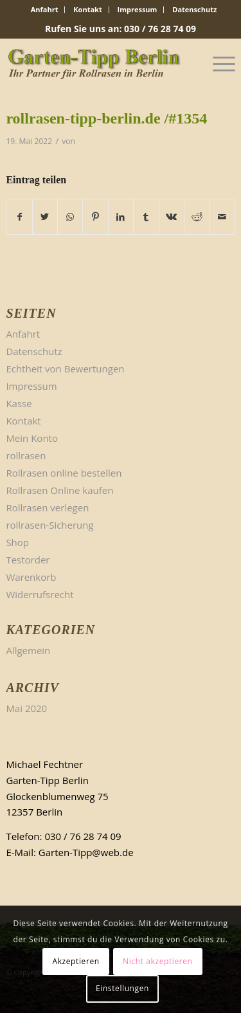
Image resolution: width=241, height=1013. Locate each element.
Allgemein (28, 650)
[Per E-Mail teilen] (222, 217)
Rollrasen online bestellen (63, 472)
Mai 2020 (26, 708)
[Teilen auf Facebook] (18, 217)
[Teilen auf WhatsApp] (70, 217)
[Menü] (217, 63)
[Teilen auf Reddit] (196, 217)
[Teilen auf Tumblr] (146, 217)
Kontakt (87, 9)
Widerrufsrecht (39, 594)
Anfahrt (44, 9)
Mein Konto (32, 438)
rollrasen (26, 455)
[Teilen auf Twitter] (45, 217)
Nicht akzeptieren (158, 961)
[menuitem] (45, 9)
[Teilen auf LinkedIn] (121, 217)
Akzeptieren (75, 961)
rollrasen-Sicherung (49, 524)
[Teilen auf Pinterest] (95, 217)
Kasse (18, 403)
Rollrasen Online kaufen (59, 490)
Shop (17, 542)
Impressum (137, 9)
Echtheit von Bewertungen (65, 368)
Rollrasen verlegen (47, 507)
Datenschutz (194, 9)
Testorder (27, 559)
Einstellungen (122, 988)
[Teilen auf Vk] (171, 217)
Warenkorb (31, 576)
